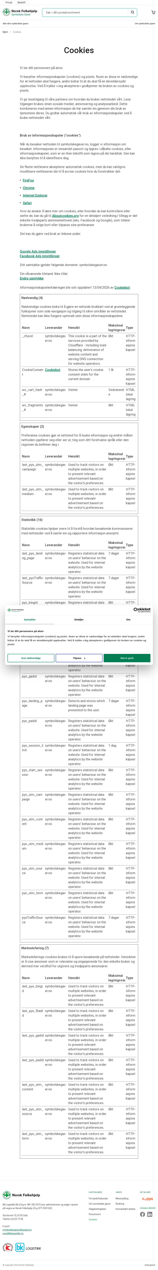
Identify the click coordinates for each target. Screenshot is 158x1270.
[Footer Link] (142, 1214)
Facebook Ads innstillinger (40, 256)
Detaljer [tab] (79, 619)
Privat (8, 2)
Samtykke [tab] (30, 619)
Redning (120, 1203)
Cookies (93, 1219)
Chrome (28, 188)
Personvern (95, 1214)
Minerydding (122, 1198)
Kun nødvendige (31, 658)
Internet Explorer (35, 195)
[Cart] (153, 12)
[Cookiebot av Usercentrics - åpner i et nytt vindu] (136, 610)
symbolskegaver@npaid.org (17, 1230)
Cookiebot (122, 287)
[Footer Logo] (40, 1195)
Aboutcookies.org (65, 216)
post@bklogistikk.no (13, 1233)
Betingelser (150, 1265)
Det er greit (127, 658)
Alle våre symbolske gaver (15, 23)
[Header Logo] (20, 12)
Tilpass (79, 658)
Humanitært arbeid (125, 1209)
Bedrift (21, 2)
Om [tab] (128, 619)
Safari (27, 203)
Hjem (5, 32)
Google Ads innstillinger (38, 251)
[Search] (132, 12)
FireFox (28, 180)
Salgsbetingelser (97, 1209)
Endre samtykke (32, 278)
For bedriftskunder (98, 1198)
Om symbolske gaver (145, 23)
